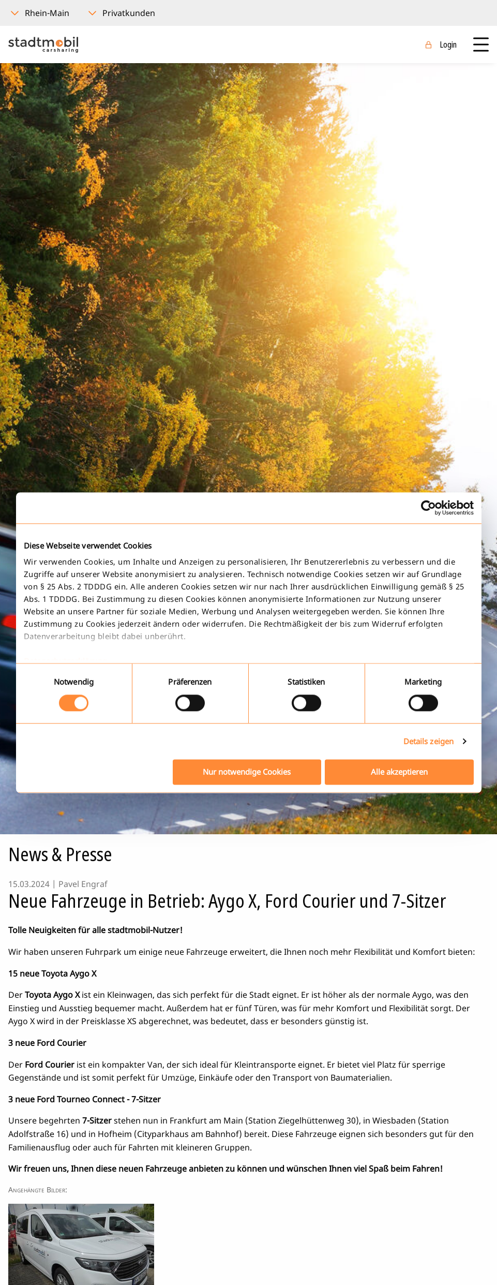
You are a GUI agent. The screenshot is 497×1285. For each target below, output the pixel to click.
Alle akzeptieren (399, 771)
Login (448, 44)
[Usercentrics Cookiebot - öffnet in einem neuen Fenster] (428, 507)
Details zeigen (428, 741)
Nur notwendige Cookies (247, 771)
